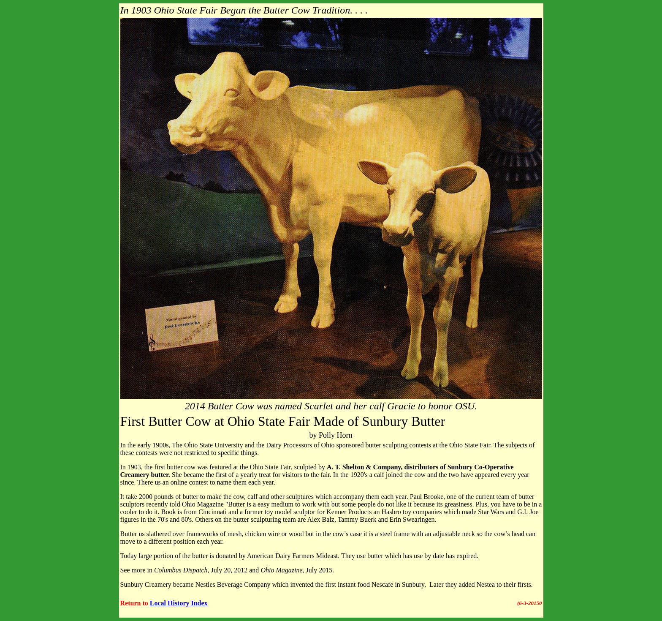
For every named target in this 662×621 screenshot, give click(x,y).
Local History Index (179, 603)
